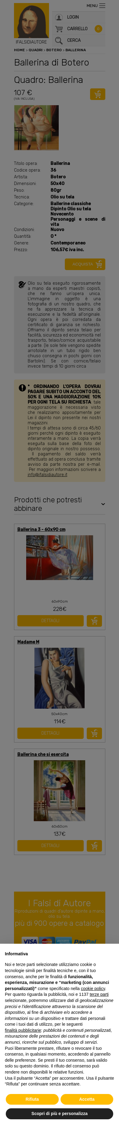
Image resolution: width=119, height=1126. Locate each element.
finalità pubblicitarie (23, 1030)
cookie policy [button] (93, 988)
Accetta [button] (87, 1099)
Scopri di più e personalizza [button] (59, 1113)
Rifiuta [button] (32, 1099)
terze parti (99, 994)
